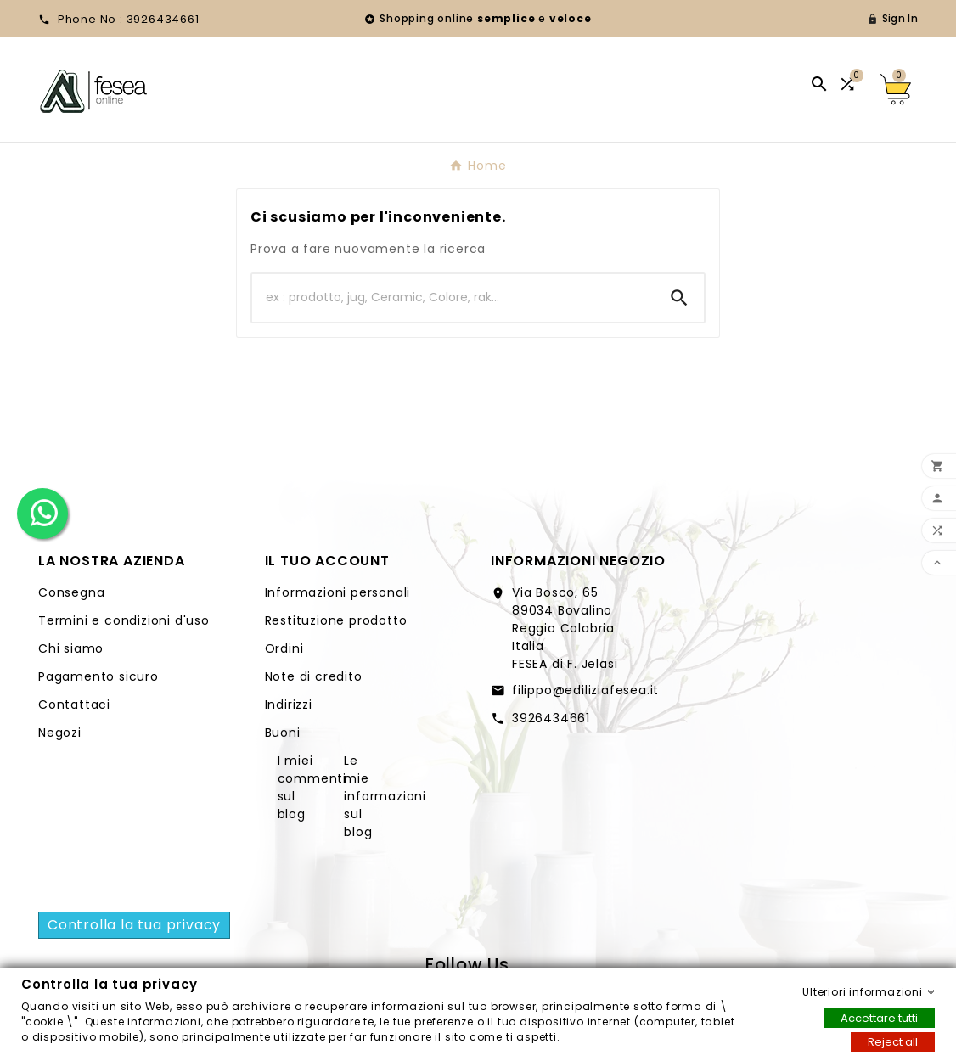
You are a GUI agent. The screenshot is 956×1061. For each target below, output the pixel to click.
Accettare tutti (879, 1017)
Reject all (893, 1041)
